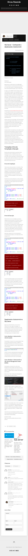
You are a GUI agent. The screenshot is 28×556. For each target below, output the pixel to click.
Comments (8, 466)
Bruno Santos (10, 492)
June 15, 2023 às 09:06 (14, 477)
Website (7, 524)
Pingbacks (17, 466)
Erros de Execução (14, 62)
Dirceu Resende (14, 2)
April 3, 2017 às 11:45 (18, 501)
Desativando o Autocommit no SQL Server (13, 65)
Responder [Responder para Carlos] (9, 480)
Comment (7, 513)
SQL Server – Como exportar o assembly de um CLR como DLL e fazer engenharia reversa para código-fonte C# (9, 443)
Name (7, 520)
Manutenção (11, 39)
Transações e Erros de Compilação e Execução (12, 57)
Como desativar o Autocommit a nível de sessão (16, 69)
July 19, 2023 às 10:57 (16, 469)
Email (15, 520)
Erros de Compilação (14, 61)
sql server (11, 426)
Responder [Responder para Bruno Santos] (9, 499)
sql (7, 426)
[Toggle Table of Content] (6, 53)
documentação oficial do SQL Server (16, 110)
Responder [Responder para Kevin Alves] (9, 475)
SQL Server (16, 39)
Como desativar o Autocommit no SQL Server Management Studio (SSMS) (16, 72)
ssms (14, 426)
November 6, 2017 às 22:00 (19, 482)
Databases (6, 39)
